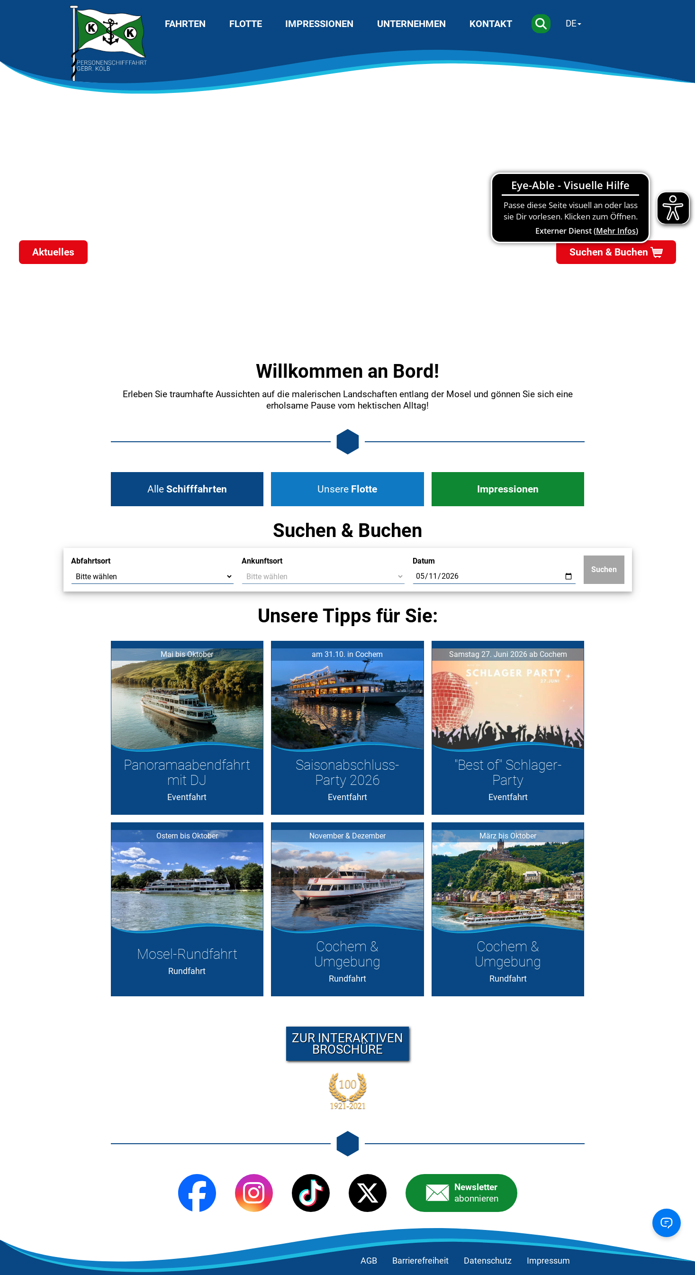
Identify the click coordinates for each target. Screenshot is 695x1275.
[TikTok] (311, 1193)
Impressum (548, 1261)
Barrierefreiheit (420, 1261)
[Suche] (541, 23)
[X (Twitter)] (368, 1193)
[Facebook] (197, 1193)
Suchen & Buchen (608, 252)
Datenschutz (488, 1261)
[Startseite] (108, 43)
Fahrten (185, 23)
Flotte (245, 23)
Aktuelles (53, 252)
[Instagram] (254, 1193)
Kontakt (490, 23)
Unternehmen (411, 23)
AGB (369, 1261)
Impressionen (319, 23)
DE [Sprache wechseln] (571, 23)
